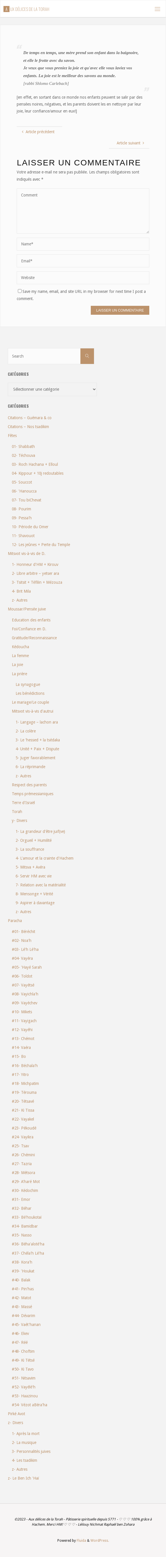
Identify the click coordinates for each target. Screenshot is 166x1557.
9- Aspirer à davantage (35, 902)
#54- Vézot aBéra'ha (29, 1405)
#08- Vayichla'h (25, 994)
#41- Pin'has (23, 1289)
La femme (20, 655)
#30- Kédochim (25, 1190)
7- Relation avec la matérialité (41, 885)
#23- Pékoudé (24, 1128)
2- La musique (24, 1442)
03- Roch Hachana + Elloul (35, 464)
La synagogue (28, 684)
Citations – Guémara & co (30, 417)
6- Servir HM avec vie (34, 876)
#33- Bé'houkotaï (27, 1217)
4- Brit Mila (21, 591)
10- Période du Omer (30, 526)
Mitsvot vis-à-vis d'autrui (32, 711)
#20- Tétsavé (23, 1101)
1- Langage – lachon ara (37, 722)
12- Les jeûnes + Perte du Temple (41, 544)
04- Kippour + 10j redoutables (37, 473)
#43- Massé (22, 1306)
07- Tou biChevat (26, 500)
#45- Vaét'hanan (26, 1324)
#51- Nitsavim (23, 1378)
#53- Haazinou (25, 1396)
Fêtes (12, 435)
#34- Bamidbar (25, 1226)
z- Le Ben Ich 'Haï (23, 1478)
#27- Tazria (22, 1163)
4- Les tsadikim (24, 1460)
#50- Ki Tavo (23, 1369)
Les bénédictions (30, 693)
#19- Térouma (24, 1092)
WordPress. (99, 1541)
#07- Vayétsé (23, 985)
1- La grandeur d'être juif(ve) (40, 831)
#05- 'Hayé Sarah (27, 967)
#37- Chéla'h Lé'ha (28, 1253)
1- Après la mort (25, 1433)
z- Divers (15, 1422)
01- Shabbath (23, 446)
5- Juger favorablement (35, 757)
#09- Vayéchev (24, 1003)
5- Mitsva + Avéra (30, 867)
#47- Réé (20, 1342)
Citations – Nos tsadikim (28, 426)
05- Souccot (22, 482)
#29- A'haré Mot (26, 1181)
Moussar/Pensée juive (27, 609)
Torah (17, 811)
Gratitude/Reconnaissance (34, 638)
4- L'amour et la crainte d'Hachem (44, 858)
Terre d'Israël (23, 802)
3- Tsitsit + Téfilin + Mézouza (37, 582)
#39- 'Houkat (23, 1271)
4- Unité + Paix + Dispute (37, 749)
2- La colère (26, 731)
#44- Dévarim (23, 1315)
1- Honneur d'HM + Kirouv (35, 564)
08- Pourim (21, 509)
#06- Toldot (22, 976)
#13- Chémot (23, 1038)
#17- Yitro (20, 1074)
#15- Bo (19, 1056)
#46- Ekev (20, 1333)
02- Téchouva (23, 455)
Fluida (81, 1541)
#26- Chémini (23, 1155)
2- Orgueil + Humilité (34, 840)
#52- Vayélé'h (23, 1387)
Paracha (15, 920)
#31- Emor (21, 1199)
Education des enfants (31, 620)
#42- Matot (21, 1297)
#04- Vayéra (22, 958)
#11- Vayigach (24, 1020)
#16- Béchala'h (25, 1065)
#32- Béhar (21, 1208)
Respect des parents (29, 785)
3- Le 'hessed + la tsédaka (38, 740)
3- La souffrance (30, 849)
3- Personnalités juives (31, 1451)
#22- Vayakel (23, 1119)
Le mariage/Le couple (30, 702)
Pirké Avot (16, 1413)
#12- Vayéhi (22, 1029)
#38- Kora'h (22, 1262)
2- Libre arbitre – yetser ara (35, 573)
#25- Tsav (20, 1146)
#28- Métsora (23, 1172)
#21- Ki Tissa (23, 1110)
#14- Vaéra (21, 1047)
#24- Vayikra (22, 1137)
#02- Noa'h (21, 940)
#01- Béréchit (23, 931)
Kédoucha (20, 646)
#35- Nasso (22, 1235)
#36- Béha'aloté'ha (28, 1244)
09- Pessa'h (22, 518)
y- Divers (19, 820)
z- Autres (19, 600)
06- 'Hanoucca (24, 491)
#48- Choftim (23, 1351)
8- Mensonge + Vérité (34, 894)
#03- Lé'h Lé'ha (25, 949)
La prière (19, 673)
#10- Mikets (22, 1012)
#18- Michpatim (25, 1083)
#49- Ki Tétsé (23, 1360)
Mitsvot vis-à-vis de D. (27, 553)
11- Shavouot (23, 535)
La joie (17, 664)
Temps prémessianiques (32, 793)
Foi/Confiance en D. (29, 629)
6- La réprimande (30, 766)
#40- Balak (21, 1280)
